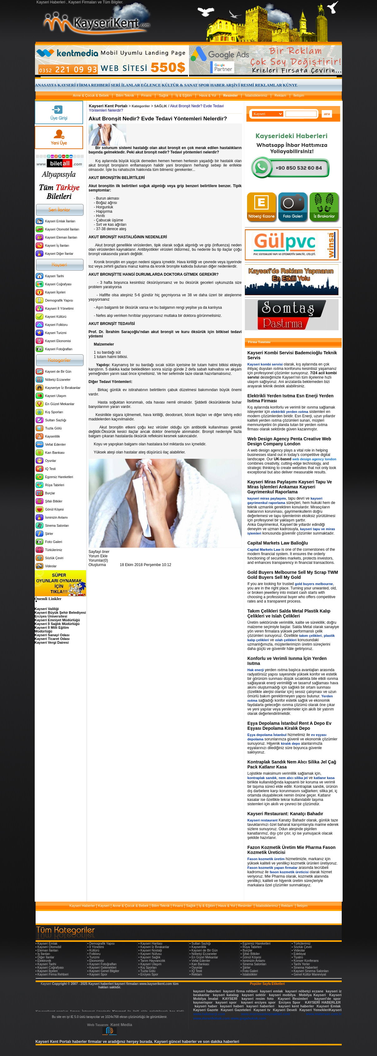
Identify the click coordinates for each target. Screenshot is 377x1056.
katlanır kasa (324, 778)
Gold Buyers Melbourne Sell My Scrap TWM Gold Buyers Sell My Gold (292, 575)
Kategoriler (141, 106)
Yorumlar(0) (98, 560)
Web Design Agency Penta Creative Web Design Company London (289, 441)
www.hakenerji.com (209, 1014)
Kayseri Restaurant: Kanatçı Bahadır (285, 813)
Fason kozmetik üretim (266, 859)
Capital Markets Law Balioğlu (277, 542)
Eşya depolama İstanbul (266, 735)
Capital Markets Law (263, 549)
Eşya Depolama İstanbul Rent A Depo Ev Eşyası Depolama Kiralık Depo (289, 726)
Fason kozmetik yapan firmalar (272, 868)
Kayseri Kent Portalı (108, 106)
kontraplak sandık (262, 778)
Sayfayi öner (99, 552)
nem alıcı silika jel (293, 778)
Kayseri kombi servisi (265, 364)
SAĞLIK (160, 106)
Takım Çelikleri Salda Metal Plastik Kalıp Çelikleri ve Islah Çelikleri (288, 613)
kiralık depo (290, 743)
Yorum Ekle (98, 556)
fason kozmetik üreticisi (289, 872)
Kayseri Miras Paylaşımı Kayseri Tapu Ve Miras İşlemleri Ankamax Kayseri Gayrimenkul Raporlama (289, 486)
